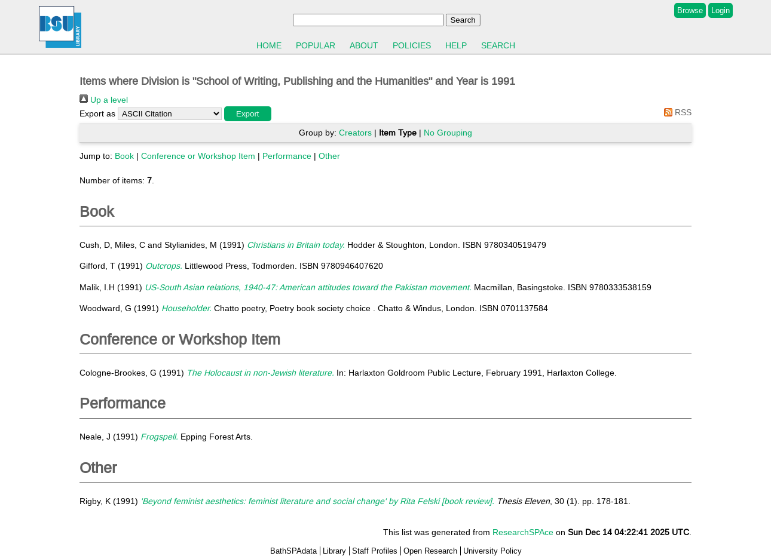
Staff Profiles (374, 550)
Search (498, 45)
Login (720, 10)
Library (334, 550)
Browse (690, 10)
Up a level (103, 100)
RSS (676, 112)
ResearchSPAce (522, 532)
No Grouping (448, 132)
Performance (286, 156)
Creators (355, 132)
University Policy (492, 550)
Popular (315, 45)
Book (124, 156)
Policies (412, 45)
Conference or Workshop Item (198, 156)
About (364, 45)
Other (329, 156)
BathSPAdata (293, 550)
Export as (97, 113)
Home (269, 45)
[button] (247, 113)
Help (456, 45)
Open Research (430, 550)
